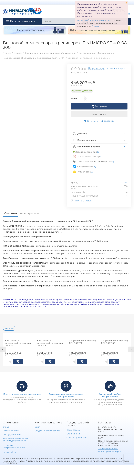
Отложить (91, 121)
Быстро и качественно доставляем (22, 394)
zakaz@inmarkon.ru (108, 448)
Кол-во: (75, 98)
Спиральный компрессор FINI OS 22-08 (114, 341)
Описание (10, 213)
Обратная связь (11, 430)
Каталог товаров (21, 21)
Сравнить (107, 120)
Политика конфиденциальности (14, 446)
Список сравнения (76, 437)
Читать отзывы (83, 200)
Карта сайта (9, 452)
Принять (96, 26)
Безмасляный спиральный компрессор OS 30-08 (50, 343)
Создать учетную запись (47, 430)
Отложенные (73, 433)
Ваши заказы (73, 429)
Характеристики (29, 213)
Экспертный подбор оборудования (110, 395)
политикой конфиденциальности (95, 20)
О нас (6, 426)
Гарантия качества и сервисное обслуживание (66, 395)
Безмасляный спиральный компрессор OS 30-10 (18, 343)
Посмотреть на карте (109, 451)
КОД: (73, 72)
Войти (38, 426)
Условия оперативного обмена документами (15, 439)
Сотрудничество (12, 434)
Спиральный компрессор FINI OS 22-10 (82, 341)
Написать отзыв (96, 68)
